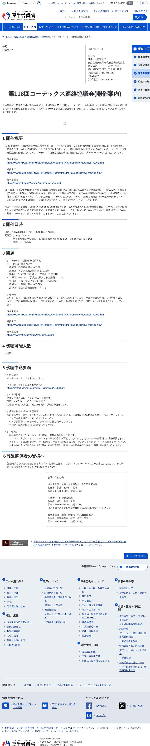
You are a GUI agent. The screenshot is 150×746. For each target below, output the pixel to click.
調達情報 (123, 618)
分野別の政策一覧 (53, 584)
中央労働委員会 (90, 622)
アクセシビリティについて (127, 717)
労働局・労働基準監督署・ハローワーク (95, 612)
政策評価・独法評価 (54, 617)
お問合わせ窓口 (80, 11)
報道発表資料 (13, 624)
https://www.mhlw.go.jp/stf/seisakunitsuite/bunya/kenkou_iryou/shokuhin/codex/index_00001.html (55, 162)
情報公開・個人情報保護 (131, 635)
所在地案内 (87, 596)
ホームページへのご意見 (66, 720)
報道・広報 (13, 609)
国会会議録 (50, 605)
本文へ (63, 11)
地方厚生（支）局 (91, 605)
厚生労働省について (93, 578)
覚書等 (122, 593)
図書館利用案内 (65, 674)
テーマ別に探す (16, 578)
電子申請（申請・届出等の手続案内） (132, 607)
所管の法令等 (127, 578)
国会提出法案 (126, 584)
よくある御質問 (101, 11)
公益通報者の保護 (128, 630)
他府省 (27, 674)
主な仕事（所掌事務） (93, 601)
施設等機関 (87, 617)
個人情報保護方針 (49, 717)
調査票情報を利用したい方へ (95, 655)
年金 (9, 597)
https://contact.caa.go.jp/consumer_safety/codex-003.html (36, 388)
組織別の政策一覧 (53, 588)
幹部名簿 (86, 592)
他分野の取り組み (16, 602)
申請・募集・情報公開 (132, 600)
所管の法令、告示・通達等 (132, 588)
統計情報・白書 (91, 638)
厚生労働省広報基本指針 (19, 615)
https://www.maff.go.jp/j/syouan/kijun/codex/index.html (34, 183)
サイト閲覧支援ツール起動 (83, 3)
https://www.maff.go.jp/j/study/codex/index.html (30, 335)
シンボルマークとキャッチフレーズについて (86, 717)
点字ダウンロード (59, 3)
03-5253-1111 (58, 734)
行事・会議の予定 (16, 633)
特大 (144, 3)
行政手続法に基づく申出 (131, 652)
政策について (52, 578)
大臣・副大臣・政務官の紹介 (95, 586)
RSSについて (41, 720)
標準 (130, 3)
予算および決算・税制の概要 (58, 612)
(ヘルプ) (100, 3)
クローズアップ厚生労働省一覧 (95, 674)
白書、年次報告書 (91, 648)
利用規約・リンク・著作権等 (19, 717)
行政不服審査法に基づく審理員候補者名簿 (132, 658)
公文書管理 (125, 647)
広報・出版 (12, 628)
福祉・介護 (12, 588)
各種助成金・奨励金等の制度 (58, 595)
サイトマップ (121, 11)
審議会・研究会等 (53, 601)
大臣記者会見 (13, 619)
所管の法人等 (44, 674)
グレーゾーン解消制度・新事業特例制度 (132, 624)
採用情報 (86, 631)
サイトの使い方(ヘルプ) (17, 720)
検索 (142, 17)
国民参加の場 (141, 11)
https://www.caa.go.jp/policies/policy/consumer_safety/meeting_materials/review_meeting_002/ (54, 173)
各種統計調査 (89, 644)
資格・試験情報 (90, 626)
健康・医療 (12, 584)
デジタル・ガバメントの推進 (132, 641)
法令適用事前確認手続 (130, 613)
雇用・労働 (12, 593)
